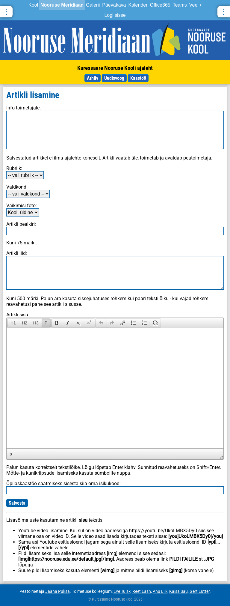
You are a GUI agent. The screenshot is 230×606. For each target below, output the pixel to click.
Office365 (160, 4)
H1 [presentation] (13, 323)
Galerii (93, 4)
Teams (180, 4)
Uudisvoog (114, 78)
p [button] (11, 454)
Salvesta (17, 503)
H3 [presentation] (36, 323)
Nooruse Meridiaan (62, 4)
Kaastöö (138, 78)
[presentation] (57, 323)
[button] (13, 322)
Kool (33, 4)
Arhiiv (92, 78)
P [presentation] (46, 323)
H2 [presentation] (24, 323)
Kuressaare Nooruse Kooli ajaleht (115, 67)
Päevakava (114, 4)
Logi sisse (114, 15)
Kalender (137, 4)
